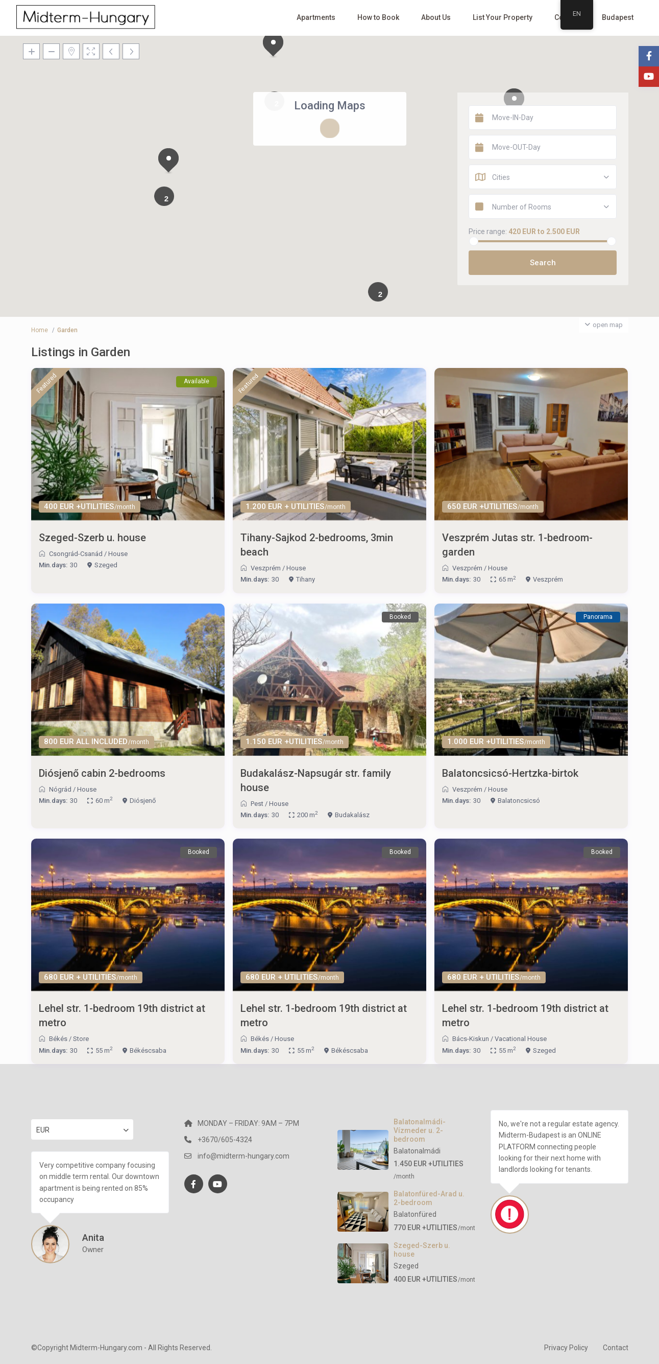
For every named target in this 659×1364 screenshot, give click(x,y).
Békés (58, 1039)
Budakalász (352, 815)
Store (81, 1039)
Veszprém (266, 568)
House (118, 554)
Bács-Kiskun (470, 1039)
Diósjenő (143, 800)
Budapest (617, 17)
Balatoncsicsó (519, 800)
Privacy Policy (566, 1348)
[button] (168, 161)
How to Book (378, 17)
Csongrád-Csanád (76, 554)
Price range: (488, 231)
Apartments (316, 17)
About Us (436, 17)
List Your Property (502, 17)
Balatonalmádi (417, 1151)
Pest (257, 803)
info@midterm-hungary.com (243, 1156)
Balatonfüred (415, 1214)
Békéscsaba (148, 1050)
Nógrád (60, 789)
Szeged (105, 565)
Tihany (305, 579)
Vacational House (521, 1039)
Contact (615, 1348)
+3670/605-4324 (225, 1140)
